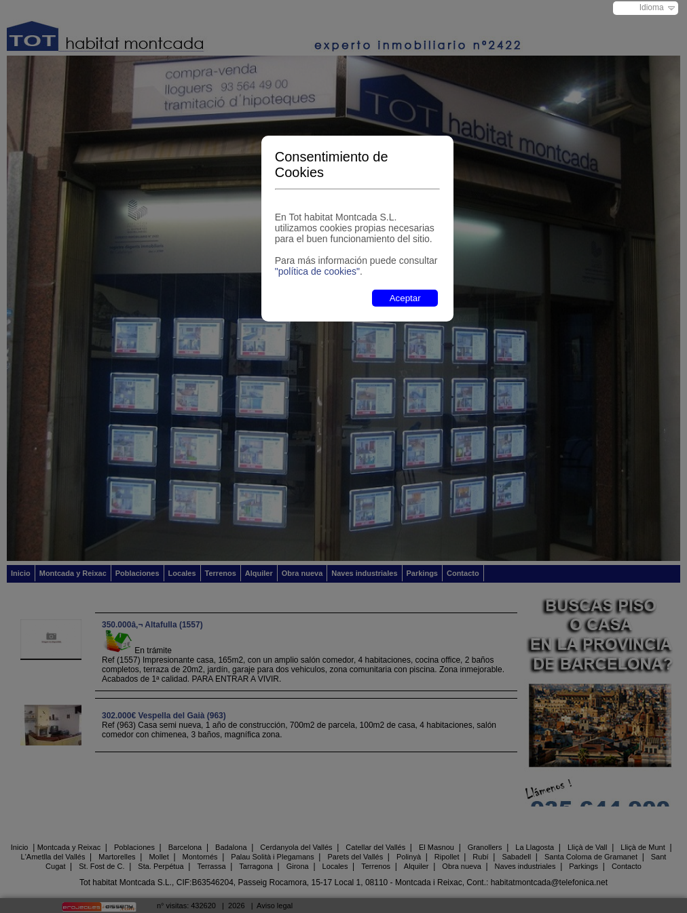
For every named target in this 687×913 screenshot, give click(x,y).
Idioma (651, 7)
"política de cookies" (317, 271)
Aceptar (405, 298)
